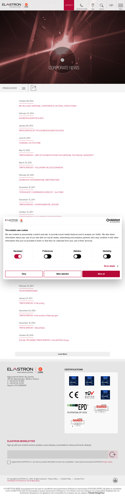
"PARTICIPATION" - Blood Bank (32, 328)
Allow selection (62, 274)
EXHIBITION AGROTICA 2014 (31, 118)
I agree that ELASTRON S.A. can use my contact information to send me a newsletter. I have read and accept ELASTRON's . (62, 462)
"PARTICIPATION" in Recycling (31, 303)
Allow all (101, 274)
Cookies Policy (66, 479)
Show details (109, 266)
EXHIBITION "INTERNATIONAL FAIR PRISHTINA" (39, 180)
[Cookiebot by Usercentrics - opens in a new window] (110, 221)
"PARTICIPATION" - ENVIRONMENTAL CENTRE (39, 205)
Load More (62, 354)
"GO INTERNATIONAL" (28, 291)
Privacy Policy (52, 479)
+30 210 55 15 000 (16, 381)
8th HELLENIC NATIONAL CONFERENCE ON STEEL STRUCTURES (47, 106)
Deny (24, 274)
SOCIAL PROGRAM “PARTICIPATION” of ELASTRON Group (44, 340)
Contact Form (79, 479)
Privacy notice (107, 462)
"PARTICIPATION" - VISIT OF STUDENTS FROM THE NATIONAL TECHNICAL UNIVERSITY (56, 155)
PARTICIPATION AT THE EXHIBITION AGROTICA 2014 (41, 131)
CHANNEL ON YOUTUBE (30, 143)
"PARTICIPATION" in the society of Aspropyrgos (38, 315)
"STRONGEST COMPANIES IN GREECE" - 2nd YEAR (41, 192)
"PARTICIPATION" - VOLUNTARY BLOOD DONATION (41, 168)
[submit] (113, 454)
